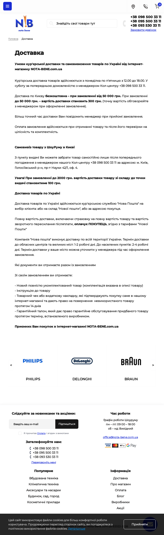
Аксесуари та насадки (43, 490)
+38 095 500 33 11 (145, 21)
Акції (120, 508)
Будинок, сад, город (43, 496)
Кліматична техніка (44, 484)
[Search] (51, 23)
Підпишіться (67, 424)
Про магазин (120, 484)
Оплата (41, 433)
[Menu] (7, 6)
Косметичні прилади (43, 502)
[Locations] (133, 6)
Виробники (120, 502)
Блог (120, 496)
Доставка (120, 478)
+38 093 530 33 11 (145, 25)
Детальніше (76, 528)
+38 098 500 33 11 (145, 17)
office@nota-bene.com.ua (120, 437)
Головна (13, 38)
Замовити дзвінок (143, 30)
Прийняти (140, 524)
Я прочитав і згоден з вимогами (46, 433)
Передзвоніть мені (43, 462)
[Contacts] (145, 6)
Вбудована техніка (43, 478)
